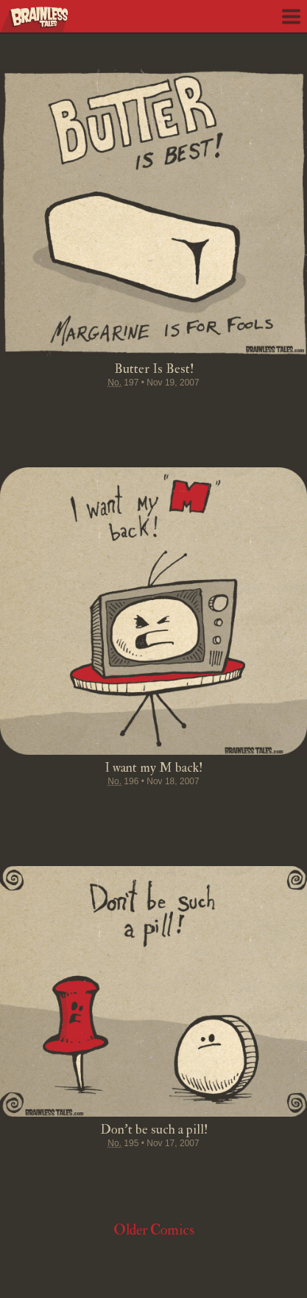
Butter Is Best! (154, 368)
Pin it (126, 411)
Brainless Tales (34, 19)
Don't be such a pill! (154, 1129)
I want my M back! (153, 767)
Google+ (182, 411)
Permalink (210, 411)
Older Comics (153, 1230)
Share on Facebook (70, 411)
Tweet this (98, 411)
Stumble (154, 411)
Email (238, 411)
